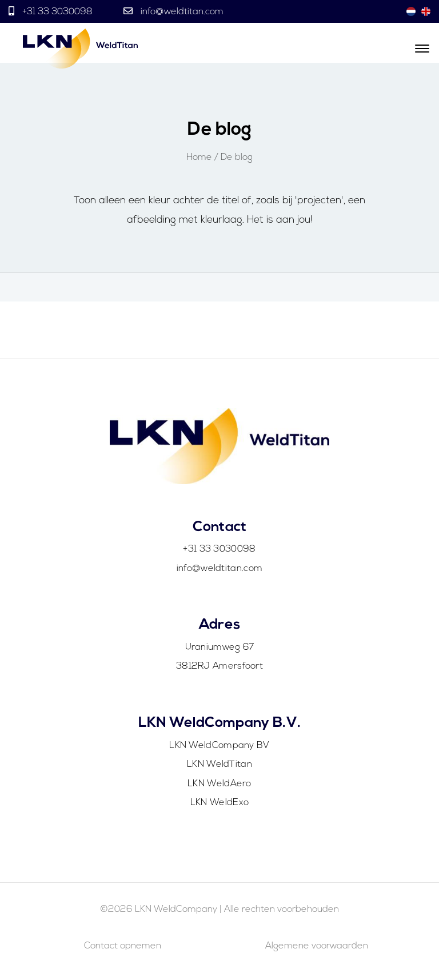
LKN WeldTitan (219, 764)
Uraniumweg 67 (219, 647)
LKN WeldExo (219, 802)
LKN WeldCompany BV (219, 745)
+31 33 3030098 (57, 12)
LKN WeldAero (219, 784)
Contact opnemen (122, 946)
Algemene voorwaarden (316, 946)
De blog (237, 157)
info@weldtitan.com (181, 12)
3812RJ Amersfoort (219, 666)
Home (199, 157)
